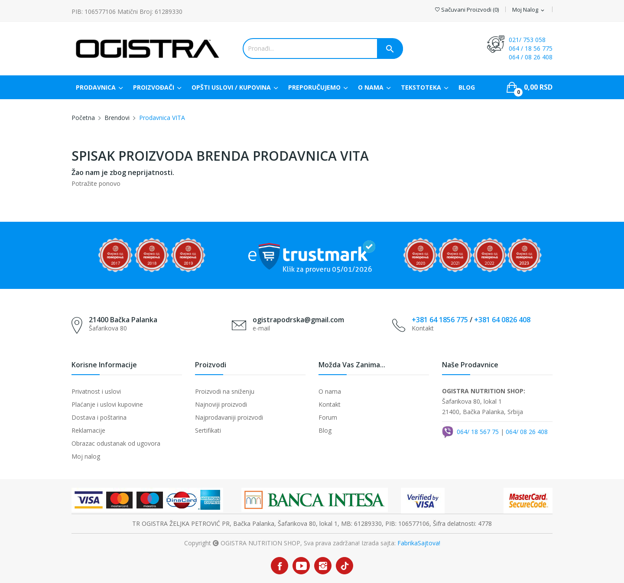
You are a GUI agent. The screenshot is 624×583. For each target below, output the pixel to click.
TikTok (345, 566)
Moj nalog (86, 456)
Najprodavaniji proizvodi (229, 417)
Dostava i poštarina (99, 417)
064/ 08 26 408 (527, 432)
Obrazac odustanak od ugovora (116, 443)
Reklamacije (88, 430)
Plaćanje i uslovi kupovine (107, 404)
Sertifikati (208, 430)
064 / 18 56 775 (530, 48)
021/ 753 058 (527, 40)
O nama (329, 391)
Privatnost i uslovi (96, 391)
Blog (325, 430)
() (467, 10)
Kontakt (329, 404)
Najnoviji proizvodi (221, 404)
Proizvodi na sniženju (224, 391)
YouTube (301, 565)
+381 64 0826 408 (502, 319)
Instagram (323, 565)
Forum (327, 417)
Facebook (279, 565)
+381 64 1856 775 (440, 319)
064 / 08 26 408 (530, 57)
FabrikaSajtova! (418, 543)
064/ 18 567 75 (478, 432)
